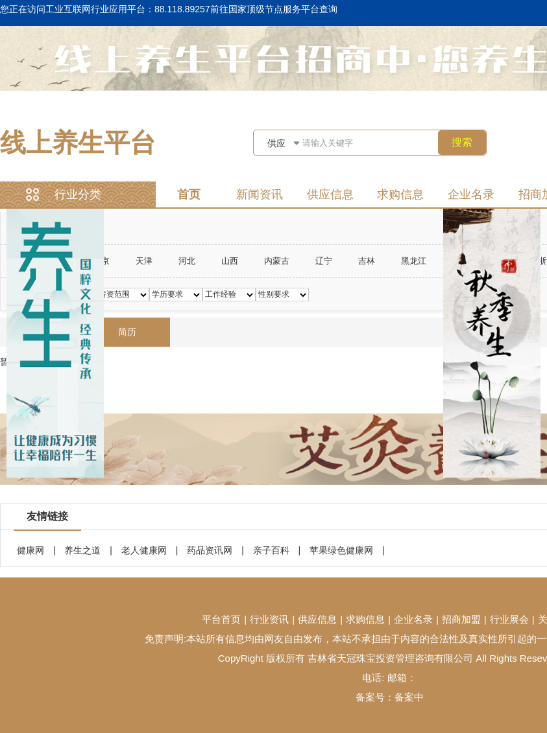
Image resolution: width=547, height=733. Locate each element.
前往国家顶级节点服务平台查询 (273, 9)
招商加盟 (461, 619)
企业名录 (471, 194)
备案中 (409, 697)
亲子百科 (271, 550)
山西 (229, 261)
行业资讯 (269, 619)
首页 (189, 194)
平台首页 (221, 619)
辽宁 (323, 261)
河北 (186, 261)
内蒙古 (276, 261)
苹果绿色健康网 (341, 550)
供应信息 (330, 194)
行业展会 (509, 619)
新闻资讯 (259, 194)
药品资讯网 (209, 550)
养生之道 (82, 550)
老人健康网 (144, 550)
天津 (144, 261)
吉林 (366, 261)
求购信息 (400, 194)
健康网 (30, 550)
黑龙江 (413, 261)
